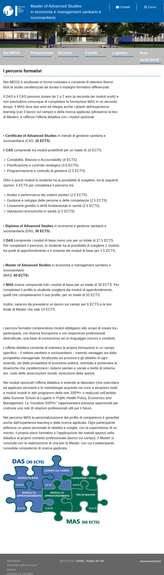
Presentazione (41, 53)
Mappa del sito (95, 560)
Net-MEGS (11, 53)
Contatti (123, 7)
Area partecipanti (149, 56)
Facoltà (91, 53)
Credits (80, 560)
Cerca (150, 7)
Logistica (120, 53)
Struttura (65, 53)
